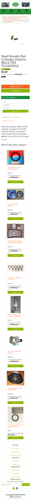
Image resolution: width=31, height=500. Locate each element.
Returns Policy (15, 476)
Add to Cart (15, 86)
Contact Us (15, 464)
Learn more (25, 74)
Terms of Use (15, 470)
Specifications (16, 117)
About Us (15, 461)
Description (6, 117)
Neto (21, 497)
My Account (15, 448)
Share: (6, 69)
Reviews (8, 120)
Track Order (15, 451)
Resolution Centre (15, 455)
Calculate (15, 111)
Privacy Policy (15, 473)
